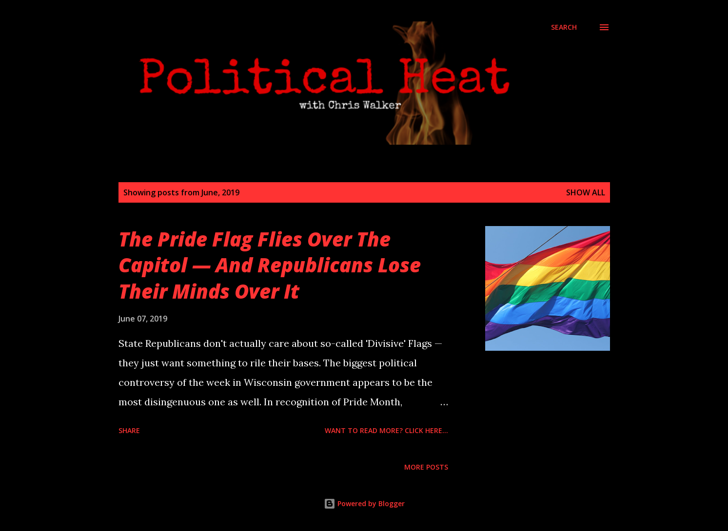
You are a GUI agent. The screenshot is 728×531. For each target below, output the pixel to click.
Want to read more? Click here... (386, 430)
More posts (426, 467)
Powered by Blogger (364, 503)
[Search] (564, 27)
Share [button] (129, 430)
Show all (585, 192)
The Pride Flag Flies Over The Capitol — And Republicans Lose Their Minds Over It (269, 265)
